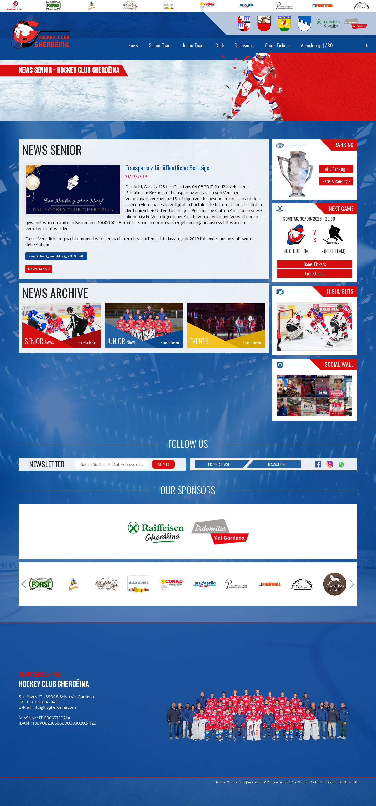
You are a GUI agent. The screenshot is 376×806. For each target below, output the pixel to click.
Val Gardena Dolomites (309, 782)
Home (220, 782)
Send (163, 464)
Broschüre (269, 464)
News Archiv (39, 269)
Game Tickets (315, 264)
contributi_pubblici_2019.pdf (56, 256)
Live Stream (315, 273)
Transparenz (236, 782)
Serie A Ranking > (337, 181)
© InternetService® (342, 782)
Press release (225, 464)
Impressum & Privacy (263, 782)
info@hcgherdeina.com (54, 707)
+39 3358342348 (42, 701)
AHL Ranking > (336, 169)
